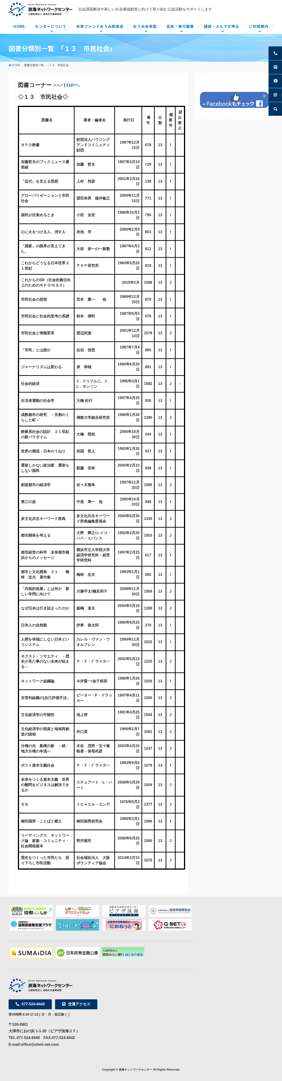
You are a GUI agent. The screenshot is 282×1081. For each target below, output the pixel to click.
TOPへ (71, 85)
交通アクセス (76, 1004)
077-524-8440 (30, 1004)
